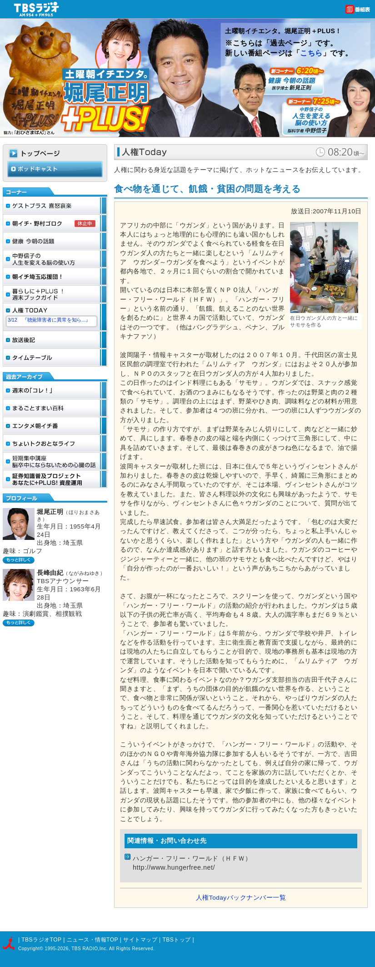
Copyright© (31, 948)
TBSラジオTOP (41, 940)
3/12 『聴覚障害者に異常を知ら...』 (49, 319)
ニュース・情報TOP (92, 940)
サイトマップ (141, 940)
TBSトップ (176, 940)
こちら (311, 53)
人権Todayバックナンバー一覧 (241, 897)
